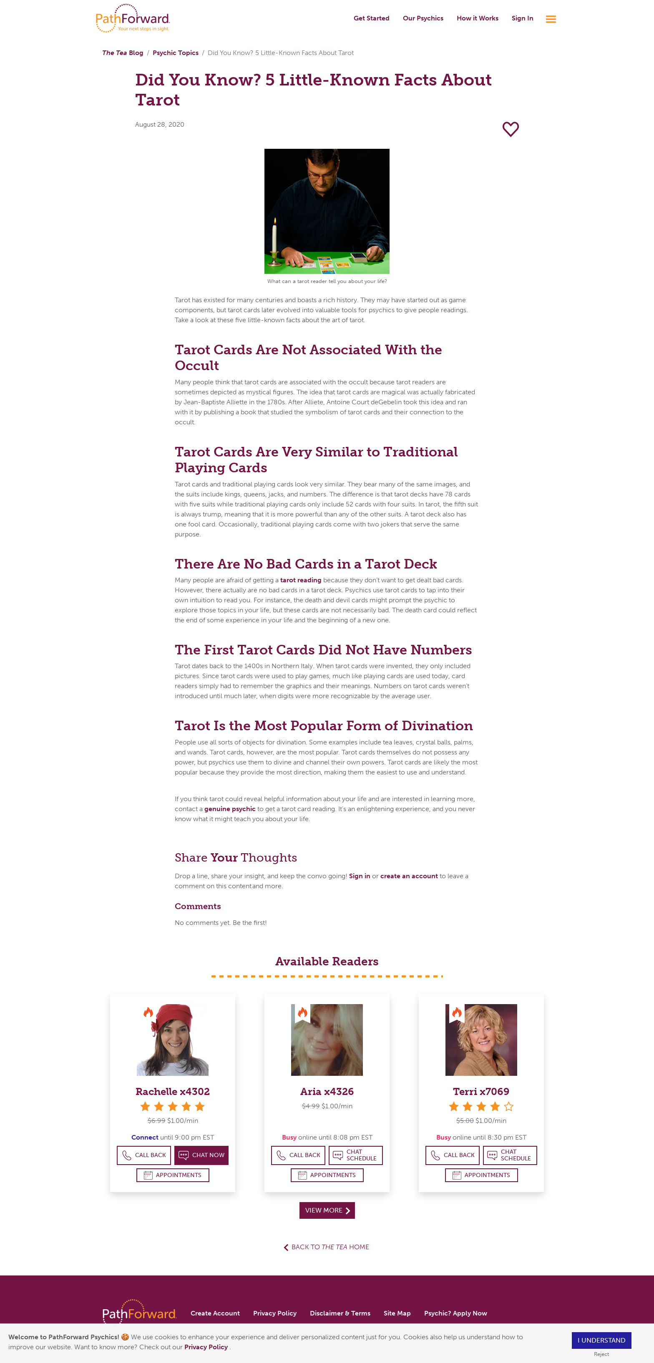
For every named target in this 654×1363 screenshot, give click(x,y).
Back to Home (330, 1247)
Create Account (215, 1313)
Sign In (522, 18)
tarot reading (301, 580)
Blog (122, 53)
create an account (409, 876)
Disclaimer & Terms (340, 1313)
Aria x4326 (327, 1091)
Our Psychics (423, 18)
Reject (601, 1354)
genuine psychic (230, 809)
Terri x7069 (481, 1091)
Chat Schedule (355, 1155)
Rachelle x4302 (173, 1091)
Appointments (172, 1175)
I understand (602, 1340)
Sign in (359, 876)
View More (327, 1210)
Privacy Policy (206, 1347)
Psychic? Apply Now (455, 1313)
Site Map (397, 1313)
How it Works (477, 18)
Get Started (372, 18)
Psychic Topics (176, 53)
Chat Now (201, 1155)
